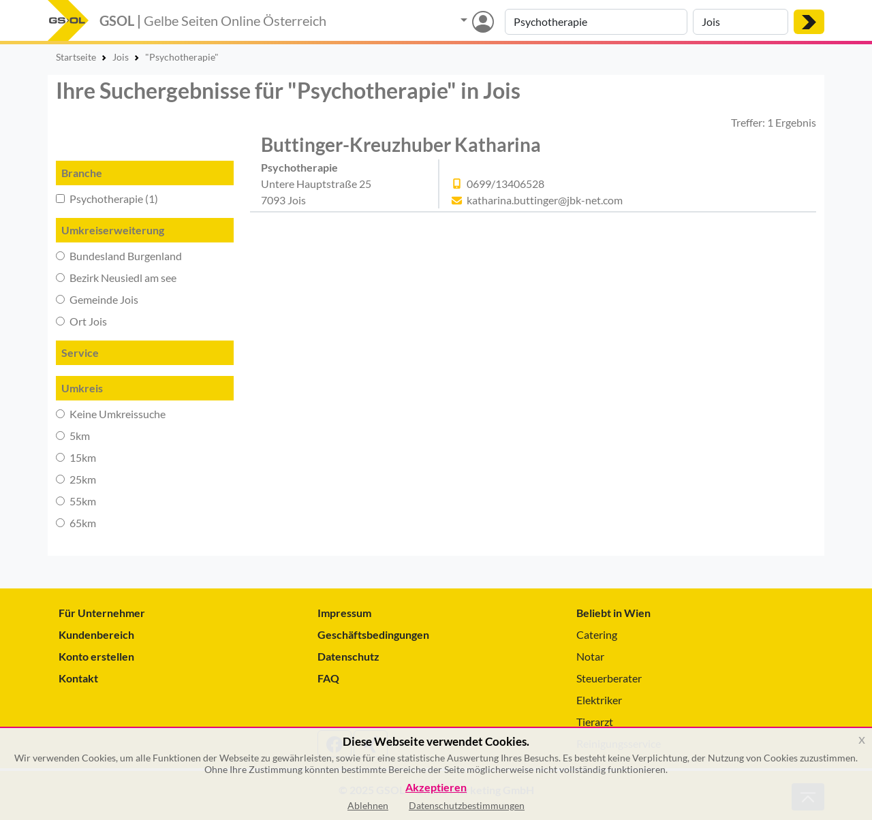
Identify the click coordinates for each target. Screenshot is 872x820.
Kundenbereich (96, 634)
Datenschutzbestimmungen (467, 805)
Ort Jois (81, 321)
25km (76, 479)
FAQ (328, 678)
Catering (596, 634)
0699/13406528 (505, 183)
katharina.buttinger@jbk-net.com (545, 199)
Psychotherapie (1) (107, 198)
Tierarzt (594, 721)
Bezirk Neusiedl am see (116, 277)
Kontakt (78, 678)
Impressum (344, 612)
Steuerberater (609, 678)
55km (76, 500)
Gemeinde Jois (97, 299)
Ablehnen (367, 805)
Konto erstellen (96, 656)
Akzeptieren (436, 787)
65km (76, 522)
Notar (590, 656)
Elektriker (599, 699)
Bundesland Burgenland (119, 255)
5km (73, 435)
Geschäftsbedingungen (373, 634)
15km (76, 457)
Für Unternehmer (102, 612)
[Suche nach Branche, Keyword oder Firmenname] (596, 22)
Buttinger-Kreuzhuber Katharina (401, 144)
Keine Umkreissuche (111, 413)
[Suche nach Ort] (740, 22)
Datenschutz (348, 656)
